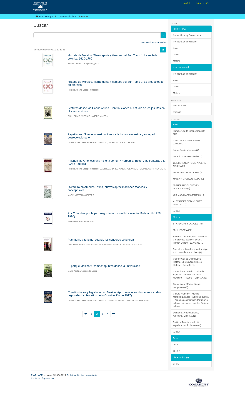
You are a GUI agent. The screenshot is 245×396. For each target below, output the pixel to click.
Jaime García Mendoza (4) (186, 150)
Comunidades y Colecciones (187, 35)
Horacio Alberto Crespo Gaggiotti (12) (189, 132)
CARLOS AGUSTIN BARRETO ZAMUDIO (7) (188, 142)
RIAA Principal (46, 16)
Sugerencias (48, 378)
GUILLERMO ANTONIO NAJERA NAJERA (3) (189, 164)
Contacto (35, 378)
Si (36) (176, 364)
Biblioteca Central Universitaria (82, 375)
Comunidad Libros (67, 16)
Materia (176, 61)
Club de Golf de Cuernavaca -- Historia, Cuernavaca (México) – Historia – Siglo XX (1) (188, 262)
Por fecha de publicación (185, 41)
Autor (175, 48)
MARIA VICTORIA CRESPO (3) (188, 179)
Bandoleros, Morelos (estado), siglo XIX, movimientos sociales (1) (190, 251)
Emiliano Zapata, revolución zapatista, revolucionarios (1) (187, 324)
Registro (177, 112)
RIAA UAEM (37, 375)
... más (176, 211)
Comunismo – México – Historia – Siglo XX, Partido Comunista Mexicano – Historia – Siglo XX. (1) (190, 274)
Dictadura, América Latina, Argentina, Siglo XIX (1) (186, 314)
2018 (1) (177, 351)
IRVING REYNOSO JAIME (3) (187, 172)
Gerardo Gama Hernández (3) (187, 156)
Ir (163, 35)
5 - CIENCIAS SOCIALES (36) (188, 223)
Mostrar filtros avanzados (153, 42)
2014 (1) (177, 344)
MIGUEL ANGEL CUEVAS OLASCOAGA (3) (186, 187)
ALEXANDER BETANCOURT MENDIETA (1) (187, 203)
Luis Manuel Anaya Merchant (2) (189, 195)
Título (176, 54)
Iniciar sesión (179, 105)
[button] (187, 3)
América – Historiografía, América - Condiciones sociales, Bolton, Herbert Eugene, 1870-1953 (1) (190, 239)
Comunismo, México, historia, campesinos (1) (187, 286)
